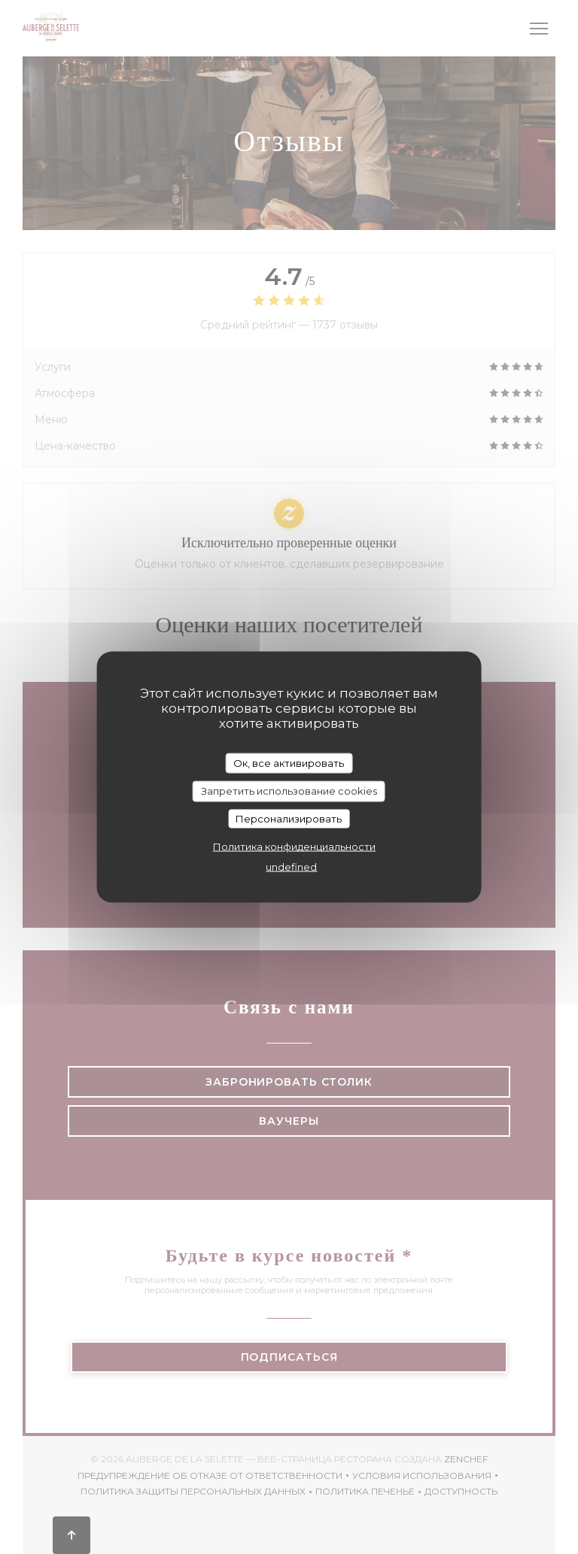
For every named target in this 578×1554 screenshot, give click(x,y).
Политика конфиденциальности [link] (294, 847)
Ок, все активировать (288, 762)
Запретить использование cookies (289, 791)
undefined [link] (291, 867)
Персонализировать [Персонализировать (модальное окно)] (289, 818)
